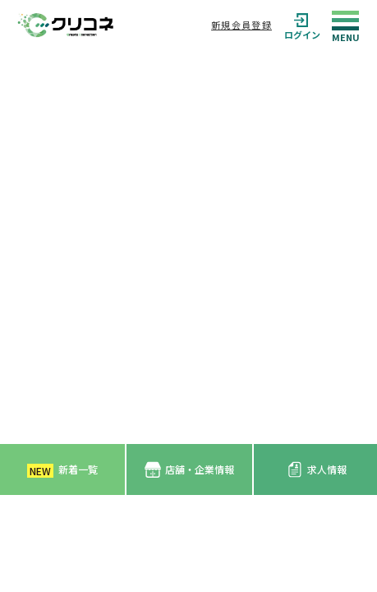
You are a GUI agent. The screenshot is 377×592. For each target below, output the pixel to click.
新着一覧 (62, 470)
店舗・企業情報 (189, 470)
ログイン (302, 25)
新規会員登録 (241, 24)
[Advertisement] (188, 247)
